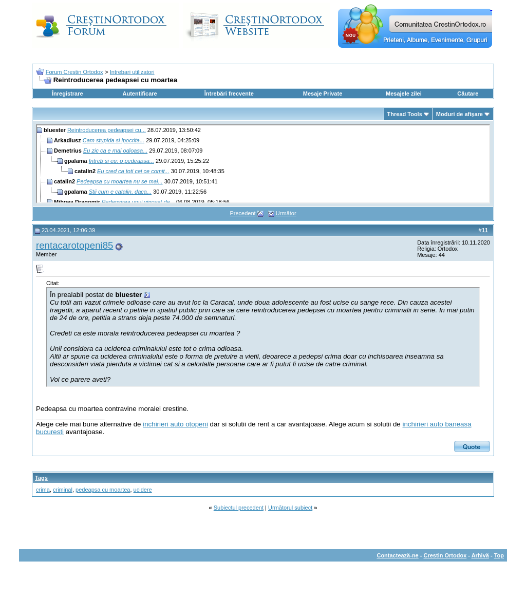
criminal (62, 490)
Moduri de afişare (459, 114)
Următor (286, 213)
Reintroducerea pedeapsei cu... (106, 130)
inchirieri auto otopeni (175, 424)
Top (499, 555)
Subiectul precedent (239, 507)
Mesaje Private (322, 93)
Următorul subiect (290, 507)
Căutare (467, 93)
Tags (41, 478)
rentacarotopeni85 (74, 245)
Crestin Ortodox (445, 555)
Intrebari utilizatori (132, 72)
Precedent (242, 213)
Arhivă (480, 555)
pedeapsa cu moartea (103, 490)
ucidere (143, 490)
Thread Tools (404, 114)
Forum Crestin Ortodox (74, 72)
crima (43, 490)
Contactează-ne (397, 555)
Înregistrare (67, 93)
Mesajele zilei (404, 93)
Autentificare (139, 93)
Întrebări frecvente (229, 93)
